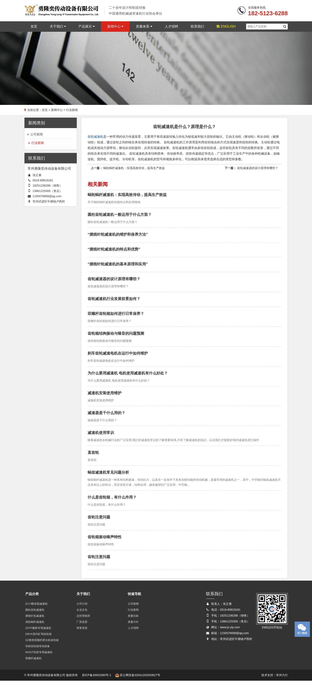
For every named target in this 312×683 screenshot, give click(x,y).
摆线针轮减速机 (34, 617)
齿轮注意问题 (99, 519)
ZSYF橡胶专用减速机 (38, 630)
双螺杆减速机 (33, 660)
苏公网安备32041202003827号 (137, 677)
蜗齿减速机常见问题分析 (108, 474)
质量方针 (133, 624)
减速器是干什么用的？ (106, 415)
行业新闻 (133, 611)
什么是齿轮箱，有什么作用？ (112, 499)
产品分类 (32, 596)
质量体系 (144, 28)
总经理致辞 (83, 617)
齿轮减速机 (95, 138)
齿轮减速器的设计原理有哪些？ (257, 170)
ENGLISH (226, 28)
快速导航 (134, 596)
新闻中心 (115, 28)
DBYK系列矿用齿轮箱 (38, 636)
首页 (34, 28)
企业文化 (82, 611)
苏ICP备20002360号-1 (96, 677)
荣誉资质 (82, 630)
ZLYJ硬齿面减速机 (36, 605)
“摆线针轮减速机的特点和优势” (114, 251)
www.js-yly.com (230, 629)
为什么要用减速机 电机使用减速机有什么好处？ (128, 375)
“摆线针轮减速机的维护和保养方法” (118, 236)
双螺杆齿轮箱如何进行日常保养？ (116, 316)
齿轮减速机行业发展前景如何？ (114, 301)
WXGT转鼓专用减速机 (38, 654)
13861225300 (42, 193)
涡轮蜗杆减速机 (34, 624)
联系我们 (197, 28)
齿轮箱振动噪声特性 (104, 539)
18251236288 (42, 188)
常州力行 (282, 677)
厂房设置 (82, 624)
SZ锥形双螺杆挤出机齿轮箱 (42, 642)
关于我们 (58, 28)
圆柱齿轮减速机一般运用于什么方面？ (120, 217)
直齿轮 (93, 455)
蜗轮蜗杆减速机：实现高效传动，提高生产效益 (134, 170)
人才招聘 (171, 28)
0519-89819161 (43, 182)
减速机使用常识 (101, 435)
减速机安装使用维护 (104, 395)
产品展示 (86, 28)
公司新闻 (133, 605)
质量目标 (133, 617)
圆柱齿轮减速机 (34, 611)
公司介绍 (82, 605)
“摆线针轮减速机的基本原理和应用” (118, 266)
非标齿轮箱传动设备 (37, 648)
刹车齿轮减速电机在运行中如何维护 (118, 355)
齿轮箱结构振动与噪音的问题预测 (116, 335)
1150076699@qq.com (47, 198)
